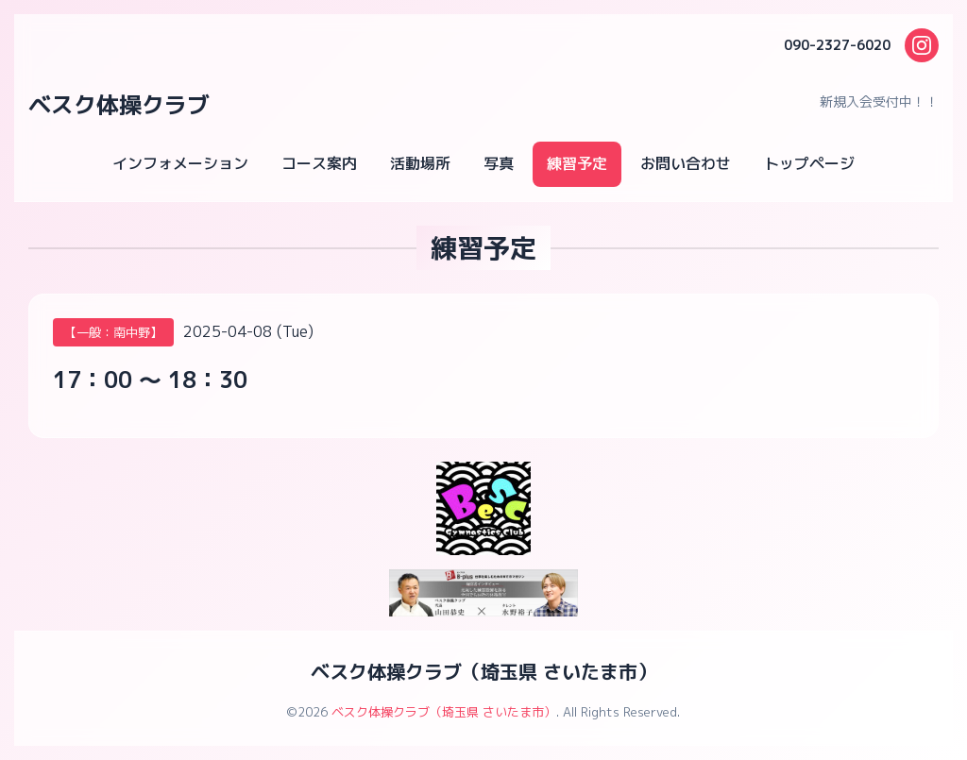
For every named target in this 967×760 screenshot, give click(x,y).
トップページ (809, 163)
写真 (499, 163)
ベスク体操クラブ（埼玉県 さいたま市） (483, 671)
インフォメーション (180, 163)
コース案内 (319, 163)
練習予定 (577, 163)
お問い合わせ (685, 163)
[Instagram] (922, 45)
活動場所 (420, 163)
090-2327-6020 (837, 45)
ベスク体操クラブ (119, 105)
